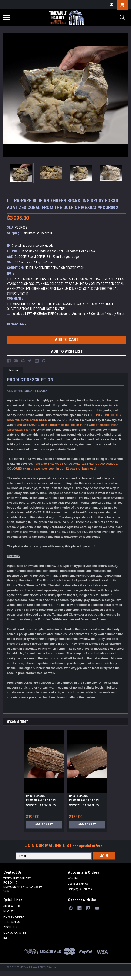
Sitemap (52, 967)
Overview (13, 370)
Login (71, 883)
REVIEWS (9, 911)
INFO (6, 938)
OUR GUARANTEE (14, 932)
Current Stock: (18, 324)
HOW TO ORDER (13, 916)
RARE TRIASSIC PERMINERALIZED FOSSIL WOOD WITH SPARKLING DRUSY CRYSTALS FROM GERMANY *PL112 (85, 801)
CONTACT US (11, 922)
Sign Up (83, 883)
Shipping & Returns (80, 889)
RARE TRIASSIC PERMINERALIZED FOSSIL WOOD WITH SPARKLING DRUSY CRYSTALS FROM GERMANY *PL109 (42, 801)
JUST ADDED (11, 906)
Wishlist (73, 878)
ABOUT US (10, 927)
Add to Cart (44, 824)
